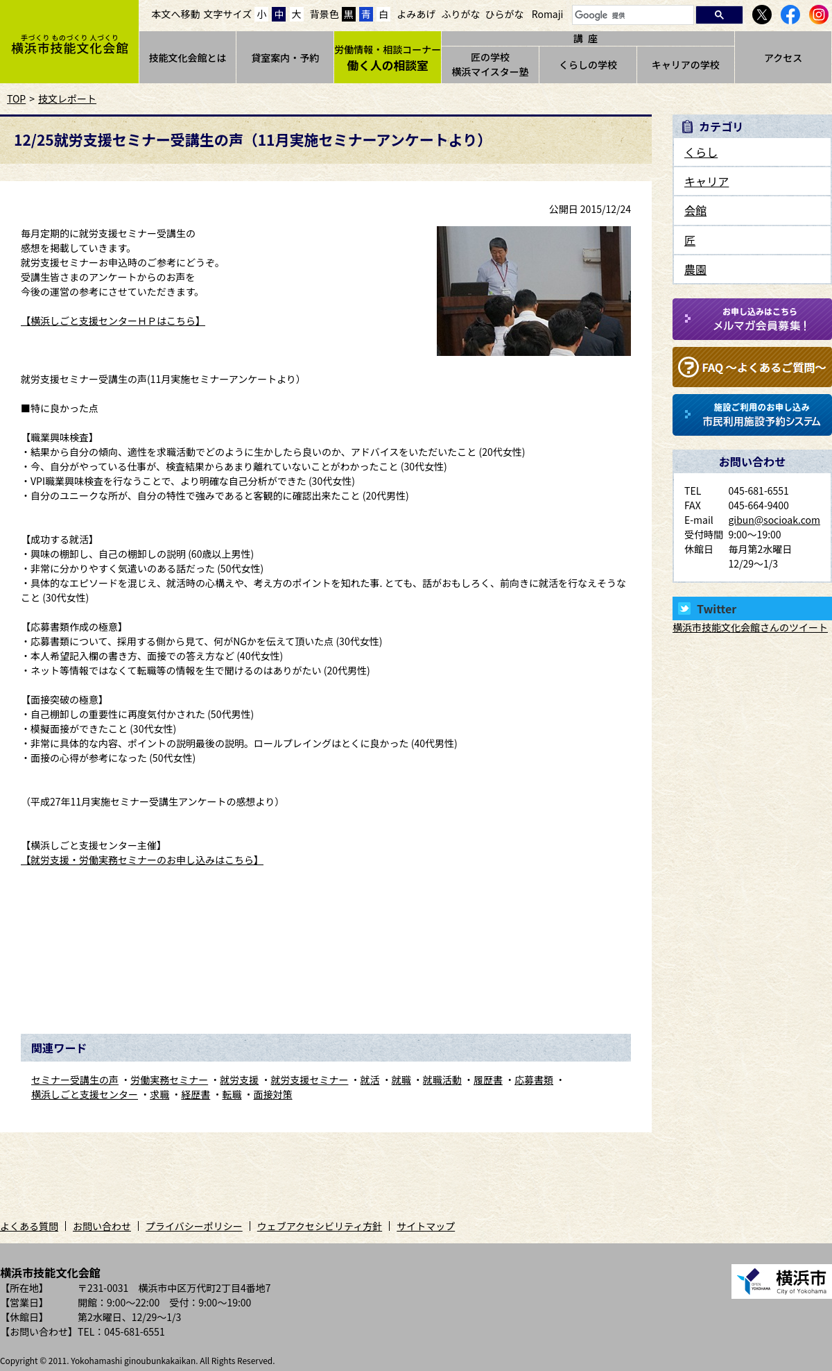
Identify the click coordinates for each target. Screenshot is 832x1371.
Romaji (548, 14)
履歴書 (488, 1080)
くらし (701, 152)
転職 (231, 1094)
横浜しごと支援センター (84, 1094)
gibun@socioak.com (774, 520)
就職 (401, 1080)
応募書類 (533, 1080)
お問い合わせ (102, 1226)
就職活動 (442, 1080)
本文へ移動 (176, 14)
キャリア (706, 181)
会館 (695, 210)
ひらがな (504, 14)
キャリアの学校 (686, 64)
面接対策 (273, 1094)
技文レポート (67, 98)
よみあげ (416, 14)
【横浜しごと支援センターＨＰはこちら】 (113, 320)
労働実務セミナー (169, 1080)
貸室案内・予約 (285, 58)
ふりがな (460, 14)
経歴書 (195, 1094)
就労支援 (239, 1080)
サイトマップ (426, 1226)
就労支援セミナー (309, 1080)
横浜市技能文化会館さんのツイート (750, 627)
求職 (159, 1094)
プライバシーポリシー (194, 1226)
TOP (16, 98)
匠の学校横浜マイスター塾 (490, 64)
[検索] (631, 15)
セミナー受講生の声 (75, 1080)
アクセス (783, 58)
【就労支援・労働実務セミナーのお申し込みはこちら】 (142, 860)
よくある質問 (29, 1226)
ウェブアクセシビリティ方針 (319, 1226)
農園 (695, 269)
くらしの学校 (588, 64)
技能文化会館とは (187, 58)
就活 (370, 1080)
